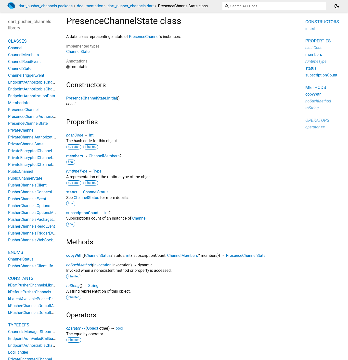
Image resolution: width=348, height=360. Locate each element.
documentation (90, 6)
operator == (76, 328)
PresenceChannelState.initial (91, 98)
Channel (139, 218)
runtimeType (76, 171)
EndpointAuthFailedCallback (32, 338)
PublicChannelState (25, 178)
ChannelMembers (104, 156)
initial (310, 28)
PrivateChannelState (26, 144)
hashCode (74, 135)
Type (97, 171)
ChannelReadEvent (24, 61)
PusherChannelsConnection (32, 192)
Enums (15, 252)
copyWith (74, 255)
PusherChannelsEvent (27, 199)
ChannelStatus (96, 192)
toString (72, 285)
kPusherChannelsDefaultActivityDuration (43, 305)
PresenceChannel (144, 36)
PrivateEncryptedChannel (30, 151)
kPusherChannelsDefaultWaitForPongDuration (48, 312)
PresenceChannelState (245, 255)
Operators (317, 120)
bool (119, 328)
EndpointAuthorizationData (31, 96)
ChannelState (78, 51)
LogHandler (18, 352)
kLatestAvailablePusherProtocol (36, 299)
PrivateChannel (21, 130)
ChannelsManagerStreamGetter (35, 331)
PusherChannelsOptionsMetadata (37, 212)
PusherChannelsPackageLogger (36, 219)
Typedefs (18, 324)
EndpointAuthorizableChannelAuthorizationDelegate (53, 82)
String (93, 285)
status (71, 192)
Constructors (322, 21)
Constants (20, 278)
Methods (315, 87)
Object (92, 328)
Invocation (102, 265)
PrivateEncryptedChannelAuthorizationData (45, 157)
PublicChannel (20, 171)
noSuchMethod (79, 265)
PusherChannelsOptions (29, 205)
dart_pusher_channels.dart (130, 6)
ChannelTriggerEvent (26, 75)
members (74, 156)
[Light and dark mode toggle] (337, 6)
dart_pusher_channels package (46, 6)
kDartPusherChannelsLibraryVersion (39, 285)
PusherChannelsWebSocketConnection (42, 240)
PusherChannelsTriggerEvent (33, 233)
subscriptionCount (82, 213)
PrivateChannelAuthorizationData (37, 137)
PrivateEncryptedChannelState (34, 164)
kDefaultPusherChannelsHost (33, 292)
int (91, 135)
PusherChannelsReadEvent (31, 226)
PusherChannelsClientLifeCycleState (40, 266)
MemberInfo (18, 102)
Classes (17, 41)
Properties (318, 40)
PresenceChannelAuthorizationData (39, 116)
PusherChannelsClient (27, 185)
